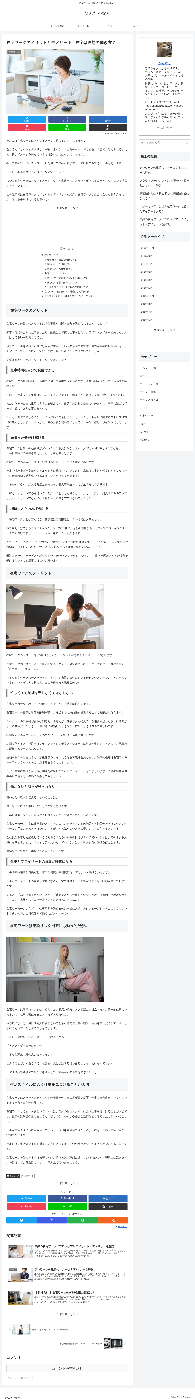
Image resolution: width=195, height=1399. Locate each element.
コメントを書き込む (67, 1369)
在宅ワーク (13, 1172)
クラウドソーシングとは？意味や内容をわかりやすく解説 (164, 183)
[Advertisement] (67, 217)
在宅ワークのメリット (55, 247)
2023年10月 (147, 247)
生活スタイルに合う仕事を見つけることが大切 (68, 292)
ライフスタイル (149, 399)
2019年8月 (146, 303)
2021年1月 (146, 263)
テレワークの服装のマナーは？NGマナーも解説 (164, 170)
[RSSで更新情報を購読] (113, 1216)
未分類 (144, 431)
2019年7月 (146, 311)
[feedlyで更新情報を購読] (83, 1216)
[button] (118, 119)
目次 (63, 240)
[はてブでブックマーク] (57, 119)
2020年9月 (146, 271)
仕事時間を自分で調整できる (62, 252)
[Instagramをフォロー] (52, 1216)
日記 (142, 423)
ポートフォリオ (149, 384)
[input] (164, 142)
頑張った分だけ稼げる (58, 257)
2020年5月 (146, 287)
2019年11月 (147, 296)
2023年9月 (146, 256)
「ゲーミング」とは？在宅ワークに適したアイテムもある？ (164, 209)
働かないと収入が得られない (62, 277)
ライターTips (148, 391)
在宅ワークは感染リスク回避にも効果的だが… (68, 286)
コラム (144, 375)
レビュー (145, 407)
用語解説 (145, 439)
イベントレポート (150, 367)
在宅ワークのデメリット (56, 267)
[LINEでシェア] (98, 119)
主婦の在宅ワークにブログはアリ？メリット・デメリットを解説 (164, 222)
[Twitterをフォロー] (21, 1216)
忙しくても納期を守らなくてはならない (68, 272)
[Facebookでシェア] (37, 119)
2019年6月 (146, 319)
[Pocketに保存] (77, 119)
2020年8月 (146, 280)
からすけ (164, 63)
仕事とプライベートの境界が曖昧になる (68, 282)
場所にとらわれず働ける (59, 262)
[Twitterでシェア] (16, 119)
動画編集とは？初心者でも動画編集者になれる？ (164, 196)
